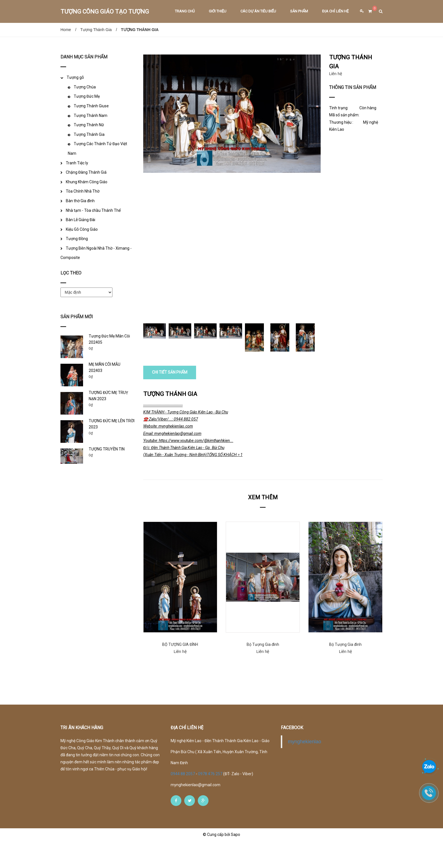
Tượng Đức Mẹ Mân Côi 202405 (109, 339)
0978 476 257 (210, 774)
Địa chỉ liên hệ (335, 11)
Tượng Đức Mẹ (87, 96)
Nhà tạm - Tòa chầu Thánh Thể (93, 210)
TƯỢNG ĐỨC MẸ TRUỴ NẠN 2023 (108, 395)
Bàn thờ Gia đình (80, 201)
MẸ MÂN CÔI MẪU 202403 (104, 367)
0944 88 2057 (183, 774)
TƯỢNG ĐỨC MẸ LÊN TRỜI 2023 (111, 424)
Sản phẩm (299, 11)
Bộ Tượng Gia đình (263, 644)
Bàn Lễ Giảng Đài (80, 219)
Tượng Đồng (77, 238)
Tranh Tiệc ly (77, 163)
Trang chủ (185, 11)
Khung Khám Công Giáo (86, 182)
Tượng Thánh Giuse (91, 106)
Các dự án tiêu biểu (258, 11)
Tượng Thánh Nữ (89, 125)
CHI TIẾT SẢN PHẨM (169, 372)
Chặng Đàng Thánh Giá (86, 172)
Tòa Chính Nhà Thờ (82, 191)
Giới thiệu (217, 11)
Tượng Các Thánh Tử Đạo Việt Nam (97, 148)
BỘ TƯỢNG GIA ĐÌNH (180, 644)
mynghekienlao (304, 741)
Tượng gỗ (75, 77)
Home (65, 29)
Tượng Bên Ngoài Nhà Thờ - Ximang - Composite (96, 253)
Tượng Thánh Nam (90, 115)
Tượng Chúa (85, 87)
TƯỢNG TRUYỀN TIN (107, 449)
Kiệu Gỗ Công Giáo (82, 229)
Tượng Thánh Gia (96, 29)
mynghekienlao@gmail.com (195, 785)
